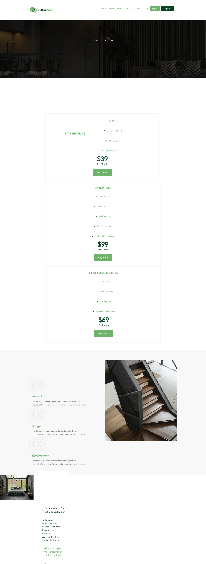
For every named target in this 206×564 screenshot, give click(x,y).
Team (100, 5)
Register (170, 5)
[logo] (50, 5)
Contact (122, 5)
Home (90, 5)
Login (154, 5)
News (133, 5)
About (110, 5)
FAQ (142, 5)
